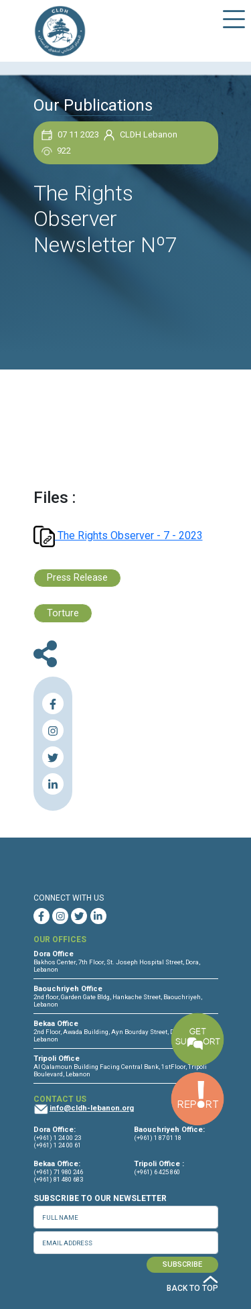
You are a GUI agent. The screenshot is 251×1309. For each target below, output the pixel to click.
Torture (63, 613)
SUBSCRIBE (182, 1264)
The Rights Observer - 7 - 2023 (118, 535)
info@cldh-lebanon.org (92, 1108)
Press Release (77, 577)
